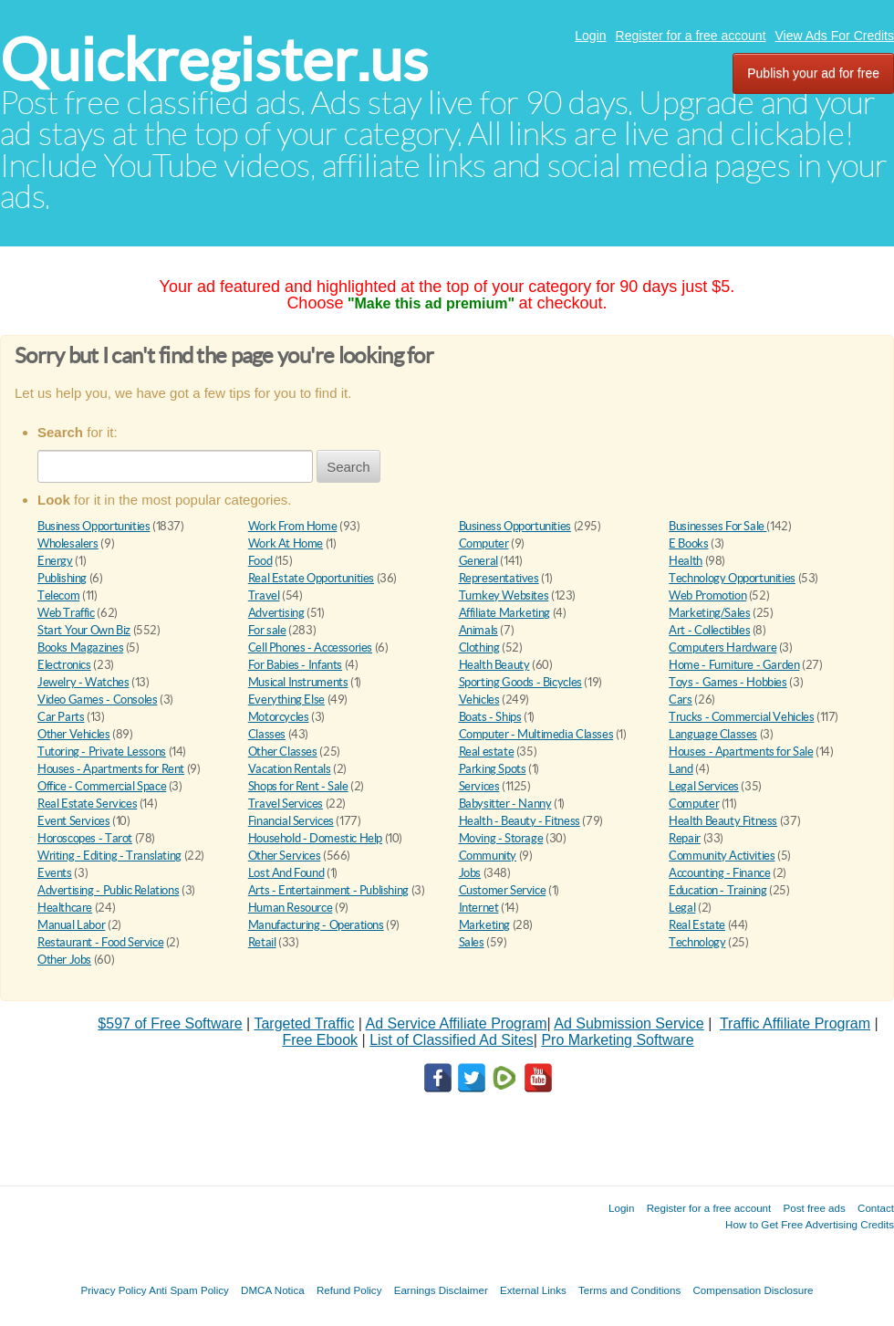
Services (479, 786)
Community (488, 855)
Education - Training (717, 890)
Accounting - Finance (719, 873)
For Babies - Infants (295, 665)
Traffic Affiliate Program (795, 1023)
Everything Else (286, 699)
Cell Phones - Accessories (310, 647)
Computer (484, 543)
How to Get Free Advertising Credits (809, 1224)
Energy (55, 561)
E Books (688, 543)
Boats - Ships (490, 717)
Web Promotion (707, 595)
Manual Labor (71, 925)
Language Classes (713, 734)
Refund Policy (349, 1290)
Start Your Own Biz (83, 630)
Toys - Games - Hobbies (727, 682)
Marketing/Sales (709, 613)
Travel (264, 595)
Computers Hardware (722, 647)
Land (680, 769)
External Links (533, 1290)
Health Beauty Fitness (723, 821)
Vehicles (479, 699)
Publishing (62, 578)
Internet (479, 907)
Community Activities (721, 855)
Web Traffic (66, 613)
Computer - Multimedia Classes (536, 734)
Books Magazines (80, 647)
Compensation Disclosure (752, 1290)
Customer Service (502, 890)
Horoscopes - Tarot (84, 838)
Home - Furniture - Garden (734, 665)
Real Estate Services (87, 803)
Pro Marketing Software (617, 1040)
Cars (680, 699)
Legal (682, 907)
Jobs (470, 873)
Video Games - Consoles (97, 699)
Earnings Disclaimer (441, 1290)
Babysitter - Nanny (505, 803)
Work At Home (285, 543)
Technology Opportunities (732, 578)
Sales (471, 942)
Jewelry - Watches (83, 682)
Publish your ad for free (813, 73)
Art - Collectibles (709, 630)
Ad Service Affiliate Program (456, 1023)
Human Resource (290, 907)
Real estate (487, 751)
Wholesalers (68, 543)
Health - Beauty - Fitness (519, 821)
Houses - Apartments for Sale (741, 751)
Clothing (479, 647)
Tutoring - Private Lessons (101, 751)
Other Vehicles (73, 734)
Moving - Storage (501, 838)
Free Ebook (320, 1040)
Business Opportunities (93, 526)
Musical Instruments (298, 682)
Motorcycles (278, 717)
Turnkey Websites (504, 595)
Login (590, 35)
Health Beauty (494, 665)
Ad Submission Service (629, 1023)
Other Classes (282, 751)
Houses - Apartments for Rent (110, 769)
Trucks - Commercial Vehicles (741, 717)
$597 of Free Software (170, 1023)
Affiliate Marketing (505, 613)
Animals (478, 630)
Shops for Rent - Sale (298, 786)
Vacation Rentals (289, 769)
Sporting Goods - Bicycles (520, 682)
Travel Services (285, 803)
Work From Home (293, 526)
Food (260, 561)
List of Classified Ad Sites (451, 1040)
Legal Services (704, 786)
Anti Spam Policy (189, 1290)
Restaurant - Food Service (100, 942)
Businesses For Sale (717, 526)
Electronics (64, 665)
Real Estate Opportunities (311, 578)
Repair (685, 838)
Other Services (284, 855)
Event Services (73, 821)
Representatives (499, 578)
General (478, 561)
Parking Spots (492, 769)
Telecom (58, 595)
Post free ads (814, 1208)
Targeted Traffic (304, 1023)
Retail (262, 942)
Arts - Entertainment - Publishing (328, 890)
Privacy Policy (113, 1290)
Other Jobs (64, 959)
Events (54, 873)
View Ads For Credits (834, 35)
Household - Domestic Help (315, 838)
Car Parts (61, 717)
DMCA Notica (273, 1290)
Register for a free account (691, 35)
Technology (697, 942)
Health (685, 561)
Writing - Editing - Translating (109, 855)
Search (348, 467)
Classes (267, 734)
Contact (876, 1208)
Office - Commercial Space (101, 786)
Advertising (276, 613)
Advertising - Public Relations (108, 890)
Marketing (485, 925)
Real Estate (697, 925)
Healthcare (64, 907)
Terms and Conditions (629, 1290)
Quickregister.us (214, 59)
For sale (267, 630)
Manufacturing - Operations (316, 925)
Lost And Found (286, 873)
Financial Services (291, 821)
